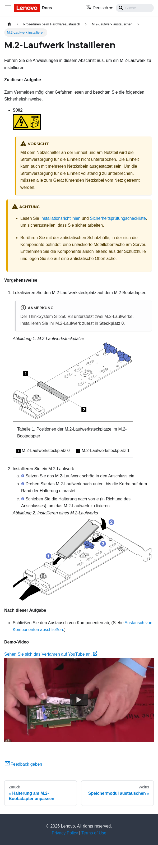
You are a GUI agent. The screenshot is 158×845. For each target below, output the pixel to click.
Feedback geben (23, 764)
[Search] (135, 8)
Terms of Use (93, 833)
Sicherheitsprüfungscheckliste (118, 218)
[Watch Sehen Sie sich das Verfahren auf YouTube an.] (79, 700)
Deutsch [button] (97, 8)
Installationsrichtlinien (60, 218)
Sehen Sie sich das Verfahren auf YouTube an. (50, 654)
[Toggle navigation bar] (8, 8)
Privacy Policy (65, 833)
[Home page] (9, 24)
